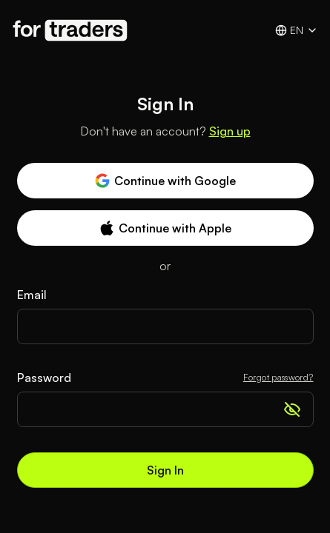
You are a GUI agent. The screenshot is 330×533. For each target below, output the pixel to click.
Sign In (165, 470)
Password (44, 377)
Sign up (230, 131)
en (296, 30)
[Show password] (292, 409)
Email (32, 294)
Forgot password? (278, 377)
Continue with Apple (165, 228)
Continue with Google (165, 180)
